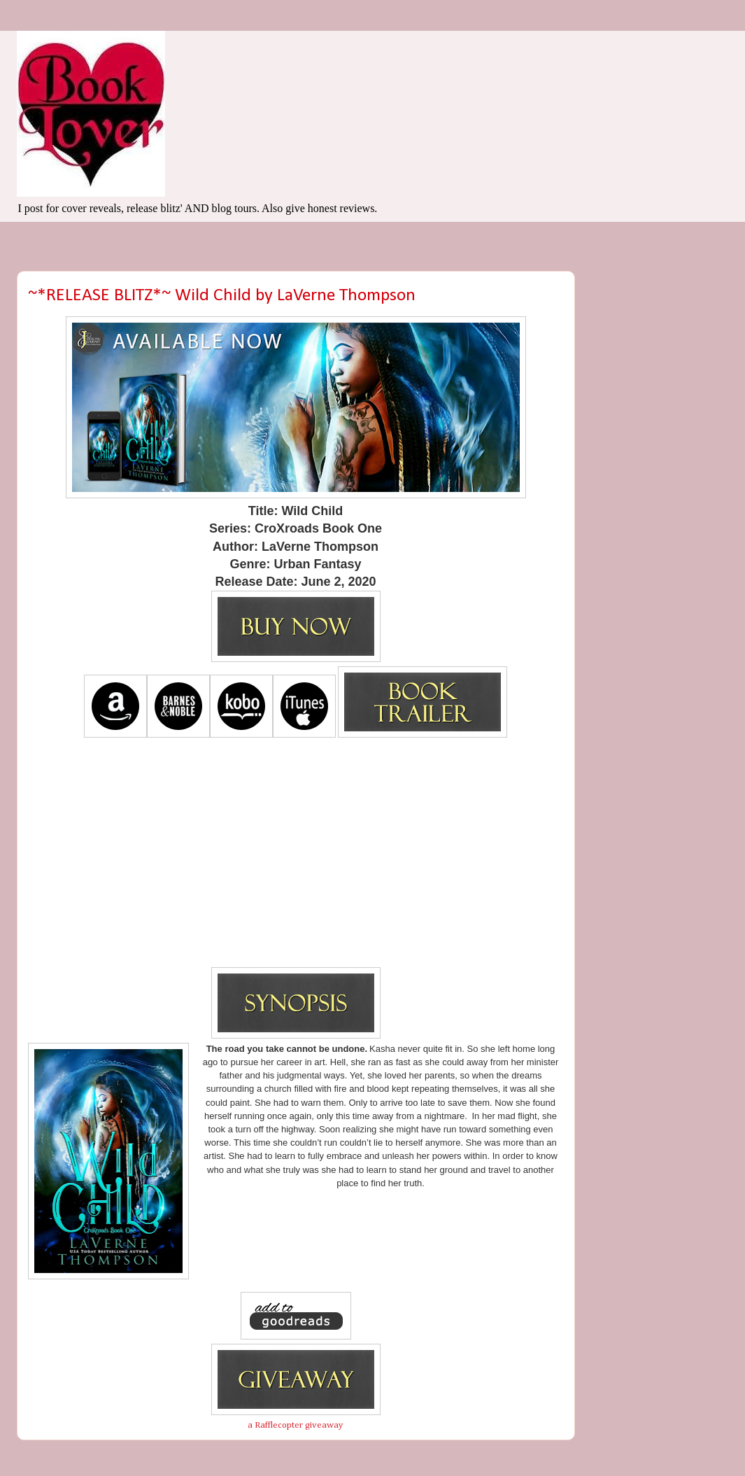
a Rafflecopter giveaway (295, 1425)
